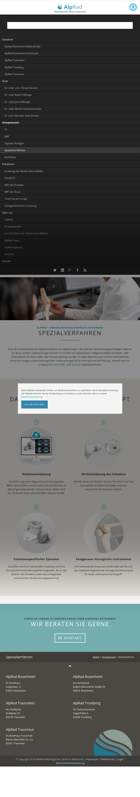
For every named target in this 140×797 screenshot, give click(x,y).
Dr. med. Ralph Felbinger (18, 94)
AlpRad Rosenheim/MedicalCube (22, 46)
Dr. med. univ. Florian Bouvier (21, 87)
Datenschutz (107, 759)
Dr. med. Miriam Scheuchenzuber (23, 108)
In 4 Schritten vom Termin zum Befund (26, 233)
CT (6, 129)
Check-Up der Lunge (16, 198)
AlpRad (96, 657)
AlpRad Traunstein (15, 60)
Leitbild (9, 219)
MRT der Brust (12, 191)
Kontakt (6, 261)
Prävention (8, 164)
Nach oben (70, 666)
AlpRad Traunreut (14, 74)
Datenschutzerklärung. (32, 396)
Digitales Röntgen (14, 143)
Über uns (7, 212)
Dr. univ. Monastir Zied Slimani (22, 115)
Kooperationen (13, 226)
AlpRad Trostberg (14, 67)
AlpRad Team (12, 240)
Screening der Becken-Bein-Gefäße (24, 171)
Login (120, 759)
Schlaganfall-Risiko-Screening (21, 205)
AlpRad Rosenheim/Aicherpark (21, 53)
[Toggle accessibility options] (133, 7)
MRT (7, 136)
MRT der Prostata (14, 184)
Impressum (92, 759)
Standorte (7, 39)
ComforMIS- (59, 364)
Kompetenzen (10, 122)
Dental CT (10, 178)
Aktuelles (9, 254)
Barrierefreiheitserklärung (70, 763)
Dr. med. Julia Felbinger (17, 101)
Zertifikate (10, 157)
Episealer (76, 364)
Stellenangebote (13, 247)
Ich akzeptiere (34, 404)
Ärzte (5, 81)
